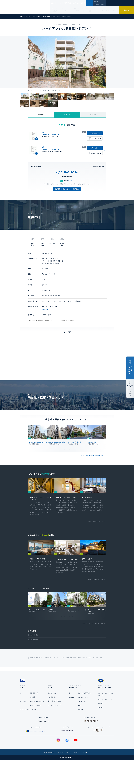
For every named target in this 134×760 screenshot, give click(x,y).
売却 (79, 705)
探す (53, 8)
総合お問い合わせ (47, 752)
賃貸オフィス (52, 693)
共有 (130, 395)
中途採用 (100, 707)
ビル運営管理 (52, 697)
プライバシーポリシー (63, 752)
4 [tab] (64, 620)
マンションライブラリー (107, 10)
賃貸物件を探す (33, 638)
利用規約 (78, 752)
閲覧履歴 (113, 4)
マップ (72, 180)
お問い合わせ (127, 10)
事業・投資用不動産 (54, 701)
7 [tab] (69, 620)
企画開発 (80, 709)
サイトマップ (88, 752)
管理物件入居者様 (99, 4)
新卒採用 (100, 703)
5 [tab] (66, 620)
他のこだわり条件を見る (96, 522)
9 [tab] (72, 620)
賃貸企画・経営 (83, 697)
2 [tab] (61, 620)
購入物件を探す (33, 643)
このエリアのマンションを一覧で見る (92, 455)
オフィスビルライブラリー (56, 705)
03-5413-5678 (67, 176)
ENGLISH (96, 1)
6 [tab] (67, 620)
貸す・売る (23, 701)
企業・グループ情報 (85, 3)
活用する (76, 8)
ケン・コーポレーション (106, 699)
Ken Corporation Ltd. (19, 7)
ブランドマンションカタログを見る (93, 627)
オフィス (61, 3)
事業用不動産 (72, 3)
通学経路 (45, 309)
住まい (53, 3)
